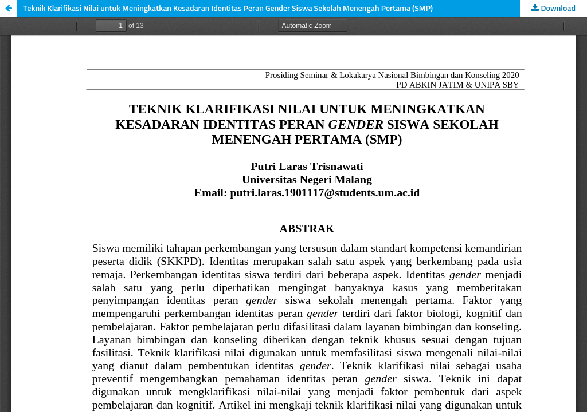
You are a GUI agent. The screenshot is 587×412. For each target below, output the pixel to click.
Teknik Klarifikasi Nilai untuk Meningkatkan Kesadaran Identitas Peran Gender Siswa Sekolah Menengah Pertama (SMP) (228, 9)
